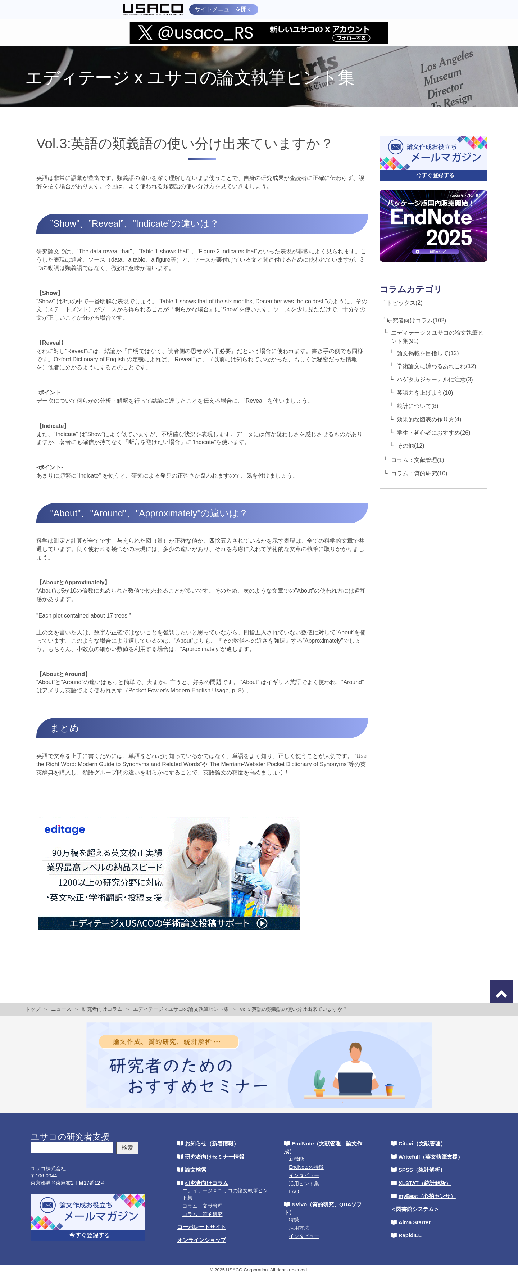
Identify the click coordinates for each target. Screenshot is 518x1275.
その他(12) (410, 446)
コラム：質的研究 (202, 1214)
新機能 (296, 1159)
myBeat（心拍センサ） (427, 1196)
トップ (32, 1009)
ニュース (61, 1009)
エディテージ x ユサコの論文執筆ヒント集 (181, 1009)
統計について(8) (418, 406)
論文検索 (195, 1170)
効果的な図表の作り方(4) (429, 419)
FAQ (294, 1191)
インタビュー (304, 1175)
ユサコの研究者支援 (70, 1136)
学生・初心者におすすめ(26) (433, 433)
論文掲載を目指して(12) (428, 353)
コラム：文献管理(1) (417, 460)
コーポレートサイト (201, 1227)
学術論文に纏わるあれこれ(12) (436, 366)
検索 (127, 1148)
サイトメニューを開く (224, 9)
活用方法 (299, 1228)
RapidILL (410, 1235)
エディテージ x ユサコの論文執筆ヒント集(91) (437, 337)
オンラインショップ (201, 1240)
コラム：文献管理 (202, 1206)
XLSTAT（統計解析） (425, 1183)
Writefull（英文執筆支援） (431, 1157)
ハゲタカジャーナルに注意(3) (435, 379)
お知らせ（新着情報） (212, 1143)
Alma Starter (415, 1222)
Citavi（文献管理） (422, 1143)
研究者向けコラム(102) (416, 320)
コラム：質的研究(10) (419, 473)
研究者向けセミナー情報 (214, 1157)
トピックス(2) (405, 303)
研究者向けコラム (102, 1009)
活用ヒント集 (304, 1183)
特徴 (294, 1219)
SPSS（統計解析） (422, 1170)
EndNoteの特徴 (306, 1167)
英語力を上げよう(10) (425, 393)
